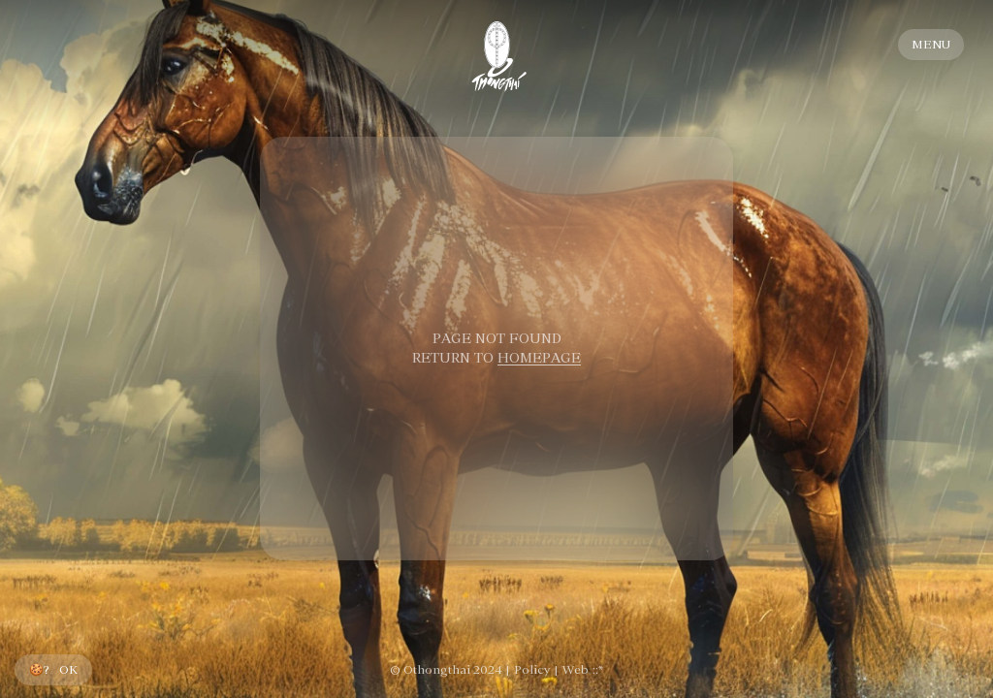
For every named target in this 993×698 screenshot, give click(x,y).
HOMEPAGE (539, 357)
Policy (532, 670)
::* (598, 670)
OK (68, 670)
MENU (931, 44)
